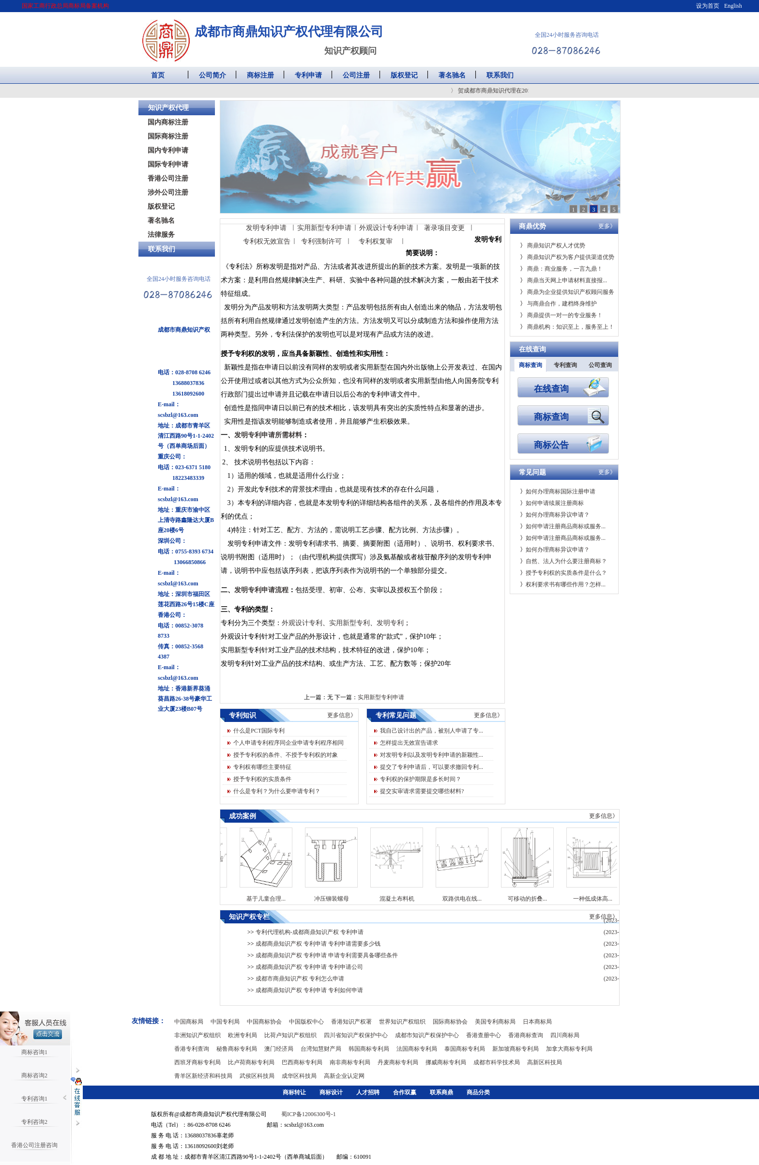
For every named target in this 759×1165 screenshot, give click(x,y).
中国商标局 (188, 1021)
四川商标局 (564, 1035)
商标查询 (530, 365)
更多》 (607, 226)
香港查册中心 (483, 1035)
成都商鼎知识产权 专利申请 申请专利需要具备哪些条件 (322, 955)
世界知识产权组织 (402, 1021)
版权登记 (404, 75)
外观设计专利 (302, 623)
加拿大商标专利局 (569, 1048)
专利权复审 (376, 241)
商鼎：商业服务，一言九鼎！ (561, 268)
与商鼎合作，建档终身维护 (558, 303)
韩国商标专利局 (369, 1048)
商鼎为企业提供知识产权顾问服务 (567, 292)
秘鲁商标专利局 (236, 1048)
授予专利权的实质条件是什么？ (563, 572)
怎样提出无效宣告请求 (409, 742)
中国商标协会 (264, 1021)
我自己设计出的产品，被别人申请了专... (431, 730)
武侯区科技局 (257, 1076)
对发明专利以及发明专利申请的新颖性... (431, 754)
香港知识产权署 (351, 1021)
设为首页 (707, 5)
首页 (158, 75)
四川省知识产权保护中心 (356, 1035)
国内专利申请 (168, 150)
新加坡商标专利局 (515, 1048)
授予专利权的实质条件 (262, 779)
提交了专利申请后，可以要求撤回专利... (431, 767)
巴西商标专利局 (302, 1062)
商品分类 (478, 1092)
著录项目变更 (444, 227)
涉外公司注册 (168, 192)
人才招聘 (368, 1092)
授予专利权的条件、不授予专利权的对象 (285, 754)
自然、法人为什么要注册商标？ (563, 561)
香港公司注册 (168, 178)
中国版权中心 (306, 1021)
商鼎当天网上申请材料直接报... (563, 280)
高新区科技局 (544, 1062)
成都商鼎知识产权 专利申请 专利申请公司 (305, 967)
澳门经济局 (278, 1048)
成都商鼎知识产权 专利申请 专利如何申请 (305, 990)
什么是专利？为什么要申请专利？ (276, 791)
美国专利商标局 (495, 1021)
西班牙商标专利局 (197, 1062)
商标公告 (551, 444)
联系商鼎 (441, 1092)
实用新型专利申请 (324, 227)
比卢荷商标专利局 (251, 1062)
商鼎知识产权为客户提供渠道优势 (567, 257)
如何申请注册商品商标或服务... (563, 526)
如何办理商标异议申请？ (555, 514)
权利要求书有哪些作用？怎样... (563, 584)
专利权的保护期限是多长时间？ (420, 779)
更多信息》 (341, 715)
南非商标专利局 (350, 1062)
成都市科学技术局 (496, 1062)
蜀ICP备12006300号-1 (308, 1114)
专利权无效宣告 (266, 241)
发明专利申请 (266, 227)
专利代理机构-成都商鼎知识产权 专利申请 (305, 932)
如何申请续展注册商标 (552, 503)
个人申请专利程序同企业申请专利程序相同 (288, 742)
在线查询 (551, 388)
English (733, 5)
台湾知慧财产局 (321, 1048)
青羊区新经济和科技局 (203, 1076)
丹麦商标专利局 (398, 1062)
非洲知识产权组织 (197, 1035)
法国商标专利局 (416, 1048)
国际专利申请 (168, 164)
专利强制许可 (321, 241)
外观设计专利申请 (386, 227)
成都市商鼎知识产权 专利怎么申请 (295, 978)
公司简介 (212, 75)
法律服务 (161, 234)
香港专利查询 (191, 1048)
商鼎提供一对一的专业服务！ (561, 315)
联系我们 (500, 75)
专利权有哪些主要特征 (262, 767)
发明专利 (390, 623)
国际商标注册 (168, 136)
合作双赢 (404, 1092)
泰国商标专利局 (464, 1048)
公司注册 (356, 75)
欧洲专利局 (242, 1035)
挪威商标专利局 (445, 1062)
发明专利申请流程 (261, 590)
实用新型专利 (349, 623)
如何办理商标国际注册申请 (557, 491)
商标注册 (260, 75)
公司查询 (600, 365)
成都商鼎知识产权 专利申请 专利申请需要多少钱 (313, 943)
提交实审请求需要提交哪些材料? (422, 791)
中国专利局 (225, 1021)
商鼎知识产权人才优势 (552, 245)
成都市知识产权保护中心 (427, 1035)
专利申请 (308, 75)
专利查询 (565, 365)
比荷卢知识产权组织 (290, 1035)
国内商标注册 (168, 122)
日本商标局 (537, 1021)
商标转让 (294, 1092)
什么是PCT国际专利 (259, 730)
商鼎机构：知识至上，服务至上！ (567, 326)
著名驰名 (452, 75)
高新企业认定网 (344, 1076)
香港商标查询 (525, 1035)
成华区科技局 (299, 1076)
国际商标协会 (450, 1021)
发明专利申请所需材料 (268, 435)
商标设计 (331, 1092)
